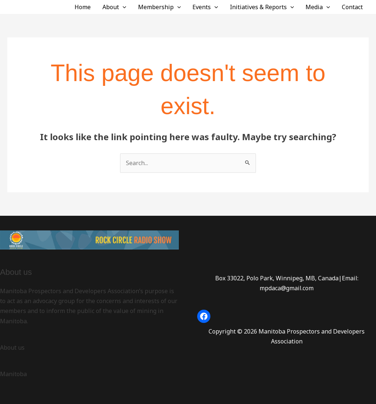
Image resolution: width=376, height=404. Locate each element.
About (114, 7)
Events (205, 7)
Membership (159, 7)
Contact (352, 7)
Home (83, 7)
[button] (122, 7)
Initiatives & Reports (262, 7)
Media (318, 7)
